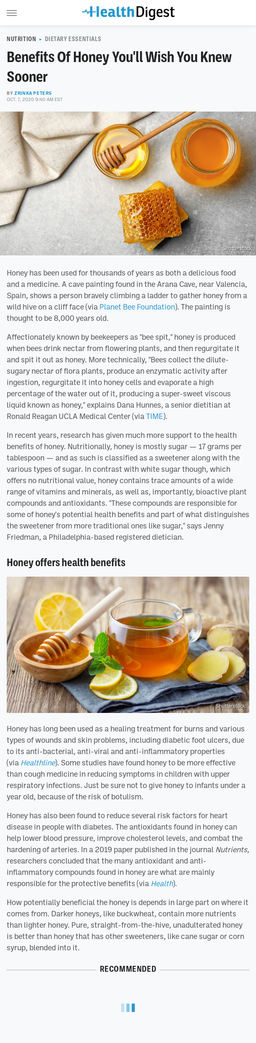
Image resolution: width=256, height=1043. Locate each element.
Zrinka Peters (33, 93)
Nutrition (21, 39)
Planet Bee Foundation (137, 306)
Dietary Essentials (73, 39)
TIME (154, 416)
